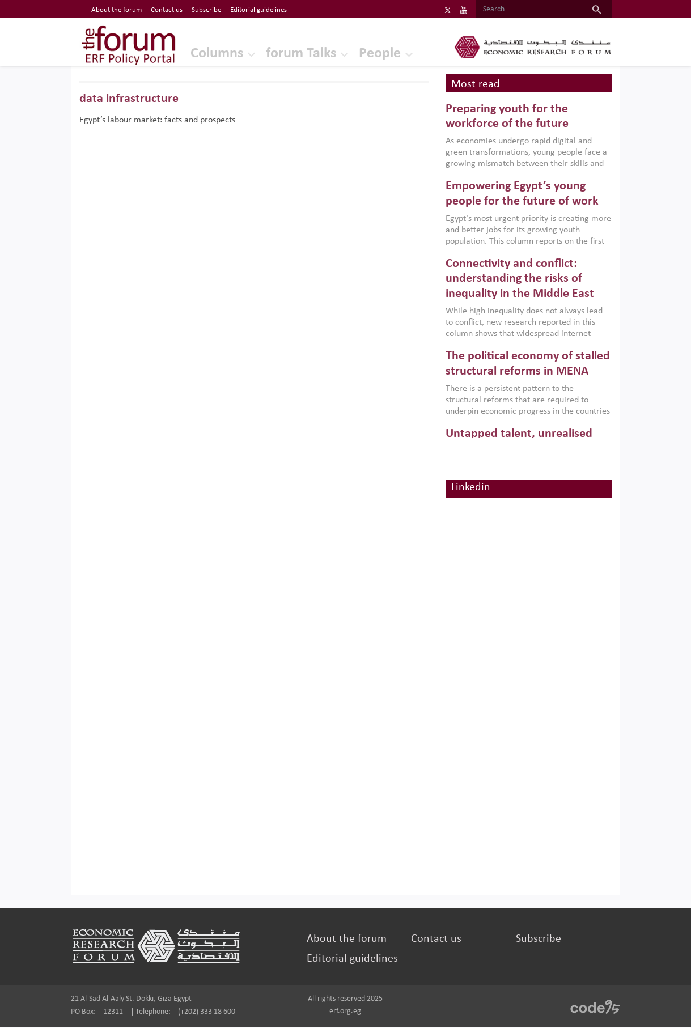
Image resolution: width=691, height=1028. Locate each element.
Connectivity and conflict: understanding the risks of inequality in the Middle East (518, 280)
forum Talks (287, 53)
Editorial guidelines (353, 960)
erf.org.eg (345, 1012)
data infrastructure (131, 100)
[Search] (525, 9)
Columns (202, 53)
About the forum (347, 940)
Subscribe (536, 940)
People (366, 53)
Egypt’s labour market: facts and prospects (160, 121)
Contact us (435, 940)
